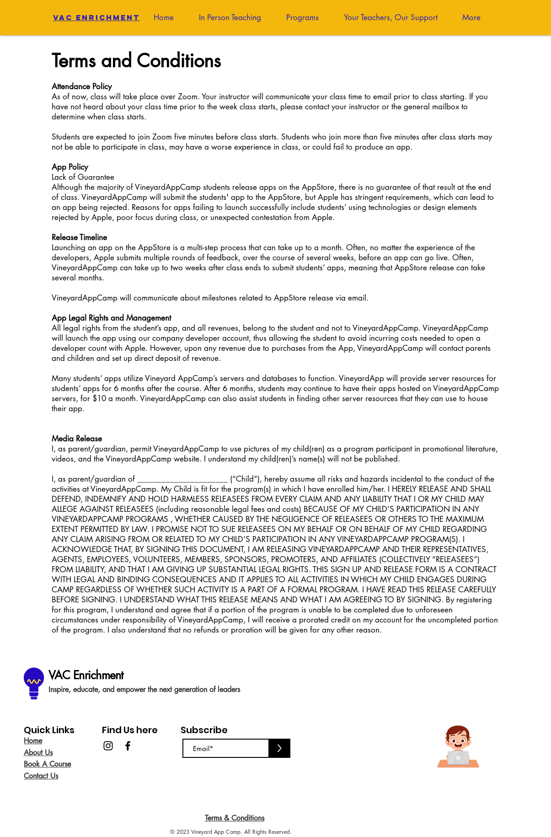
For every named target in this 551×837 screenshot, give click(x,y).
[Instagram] (108, 746)
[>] (279, 748)
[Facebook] (128, 746)
